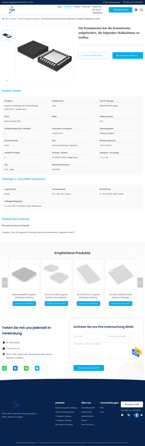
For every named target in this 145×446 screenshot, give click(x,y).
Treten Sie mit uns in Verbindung (97, 10)
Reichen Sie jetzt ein (89, 368)
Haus (59, 7)
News (102, 412)
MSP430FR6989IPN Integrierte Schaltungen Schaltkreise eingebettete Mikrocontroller (24, 297)
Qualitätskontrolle (87, 416)
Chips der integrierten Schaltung (28, 19)
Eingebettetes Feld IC (66, 232)
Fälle (102, 408)
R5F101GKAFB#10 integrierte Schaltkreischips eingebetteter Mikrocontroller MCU (56, 297)
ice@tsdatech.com (13, 348)
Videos (77, 7)
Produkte (68, 7)
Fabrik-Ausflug (86, 412)
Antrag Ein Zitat (120, 9)
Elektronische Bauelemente (47, 232)
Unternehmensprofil (88, 408)
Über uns (86, 7)
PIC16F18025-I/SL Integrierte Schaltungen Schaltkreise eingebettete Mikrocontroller (88, 297)
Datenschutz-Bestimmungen (25, 443)
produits (13, 19)
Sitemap (84, 420)
